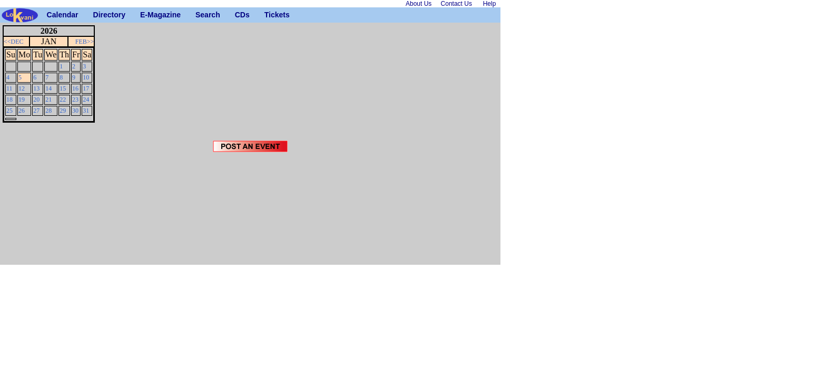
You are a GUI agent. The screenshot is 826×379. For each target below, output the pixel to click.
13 (36, 88)
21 (48, 99)
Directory (97, 15)
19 (21, 99)
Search (199, 15)
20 (36, 99)
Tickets (268, 15)
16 (75, 88)
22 (63, 99)
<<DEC (14, 41)
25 (9, 110)
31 (86, 110)
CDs (239, 15)
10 (86, 77)
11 (9, 88)
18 (9, 99)
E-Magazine (144, 15)
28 (48, 110)
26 (21, 110)
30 (75, 110)
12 (21, 88)
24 (86, 99)
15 (63, 88)
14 (48, 88)
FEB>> (84, 41)
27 (36, 110)
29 (63, 110)
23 (75, 99)
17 (86, 88)
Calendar (51, 15)
